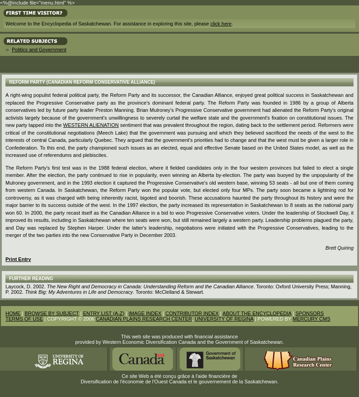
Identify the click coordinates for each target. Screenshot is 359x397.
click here (220, 23)
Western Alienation (91, 125)
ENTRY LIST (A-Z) (103, 313)
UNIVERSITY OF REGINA (224, 319)
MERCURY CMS (311, 319)
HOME (12, 313)
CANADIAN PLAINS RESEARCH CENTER (144, 319)
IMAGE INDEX (144, 313)
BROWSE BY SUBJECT (52, 313)
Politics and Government (39, 49)
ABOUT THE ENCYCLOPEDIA (256, 313)
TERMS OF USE (24, 319)
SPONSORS (309, 313)
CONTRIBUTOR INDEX (192, 313)
